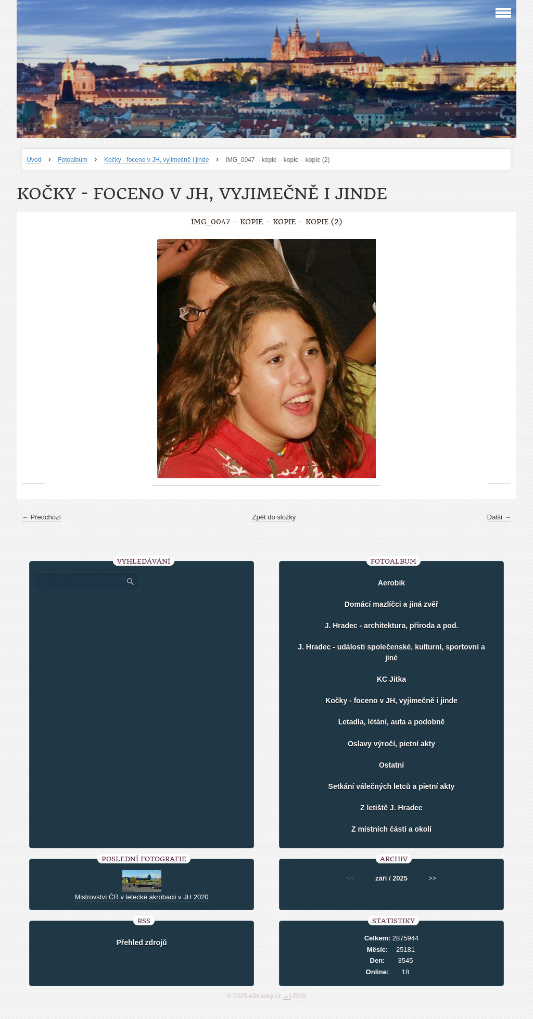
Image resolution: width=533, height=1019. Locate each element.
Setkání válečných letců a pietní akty (391, 786)
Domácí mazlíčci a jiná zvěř (392, 604)
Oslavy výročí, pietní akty (391, 744)
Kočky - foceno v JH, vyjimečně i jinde (156, 159)
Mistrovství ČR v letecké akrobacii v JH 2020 (141, 897)
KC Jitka (391, 679)
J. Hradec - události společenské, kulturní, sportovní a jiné (391, 652)
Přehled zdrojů (141, 942)
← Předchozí (41, 517)
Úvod (34, 159)
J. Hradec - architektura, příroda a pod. (392, 625)
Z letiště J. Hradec (391, 808)
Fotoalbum (72, 159)
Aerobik (391, 583)
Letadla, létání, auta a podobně (391, 722)
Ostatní (391, 765)
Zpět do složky (274, 517)
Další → (499, 517)
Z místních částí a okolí (391, 829)
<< (350, 878)
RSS (300, 996)
